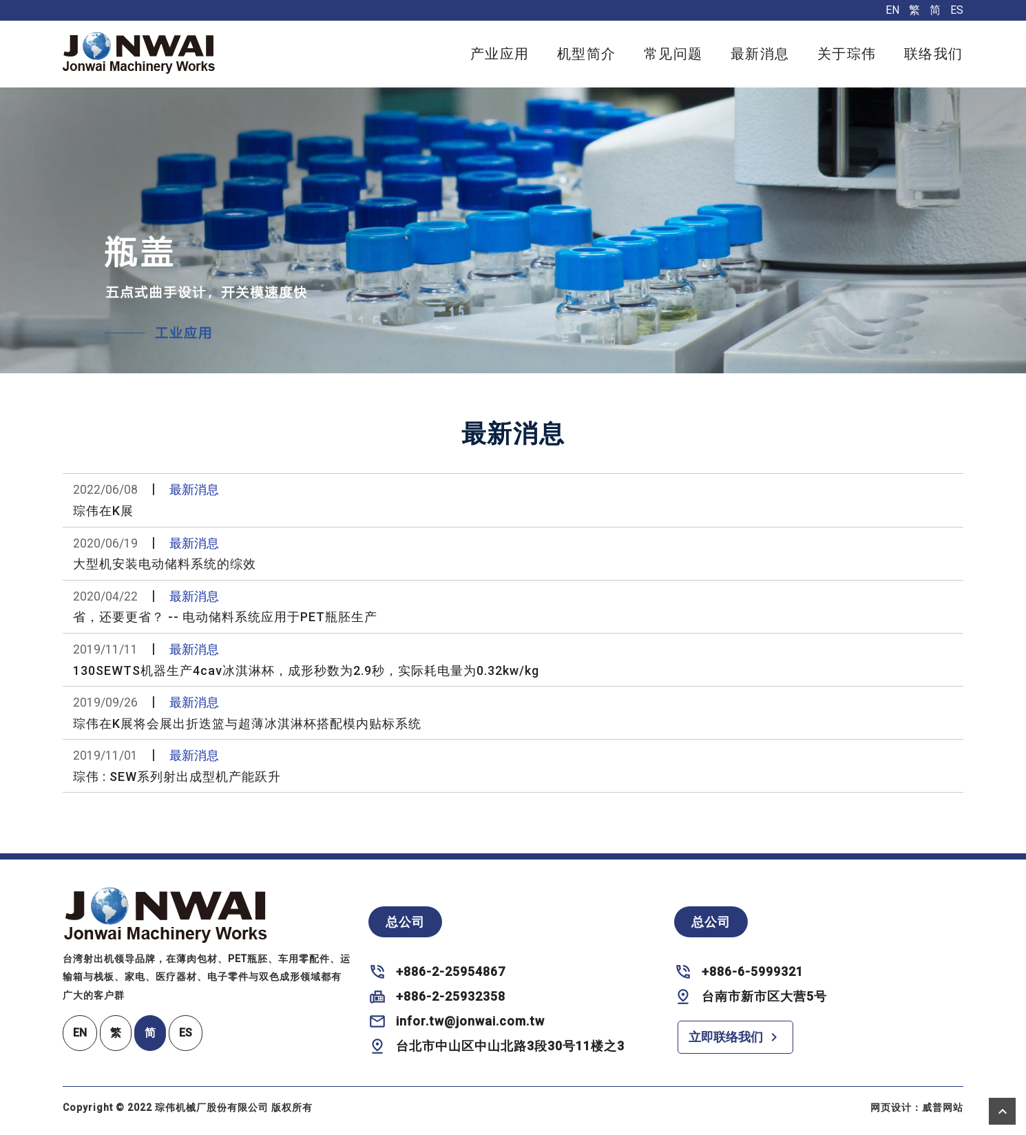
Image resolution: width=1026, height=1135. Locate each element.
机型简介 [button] (586, 53)
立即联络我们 (735, 1037)
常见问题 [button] (673, 53)
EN (892, 10)
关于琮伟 (847, 53)
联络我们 (933, 53)
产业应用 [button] (500, 53)
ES (956, 10)
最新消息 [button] (760, 53)
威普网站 (942, 1107)
